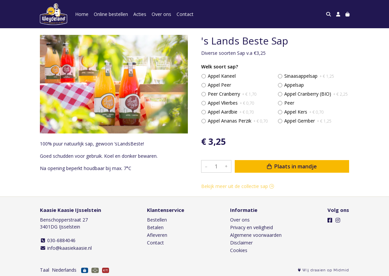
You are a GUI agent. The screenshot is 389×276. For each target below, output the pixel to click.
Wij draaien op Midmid (323, 270)
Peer (289, 103)
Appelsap (294, 85)
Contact (185, 14)
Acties (139, 14)
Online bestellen (111, 14)
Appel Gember (307, 121)
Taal (44, 270)
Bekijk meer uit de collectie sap (237, 186)
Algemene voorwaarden (256, 235)
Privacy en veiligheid (251, 227)
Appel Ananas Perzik (238, 121)
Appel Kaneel (222, 76)
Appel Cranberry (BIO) (316, 94)
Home (81, 14)
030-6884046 (57, 240)
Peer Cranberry (232, 94)
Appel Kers (304, 112)
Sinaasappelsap (309, 76)
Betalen (155, 227)
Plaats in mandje (292, 166)
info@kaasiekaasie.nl (66, 248)
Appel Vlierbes (231, 103)
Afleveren (157, 235)
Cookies (238, 250)
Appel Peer (219, 85)
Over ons (161, 14)
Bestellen (157, 220)
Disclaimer (241, 242)
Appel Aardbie (231, 112)
